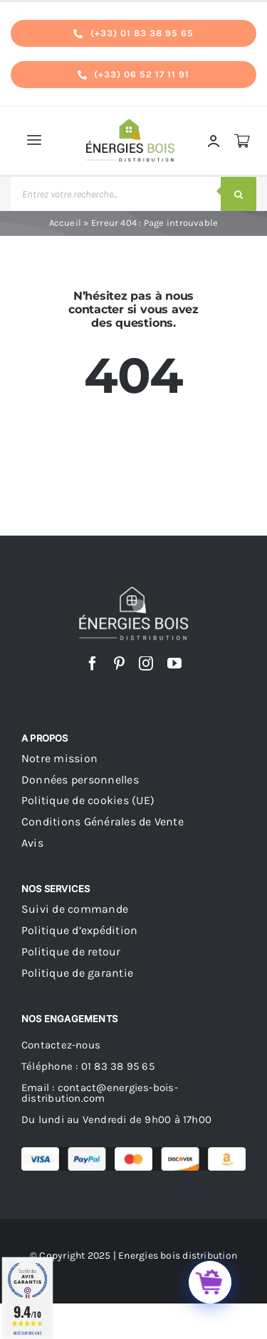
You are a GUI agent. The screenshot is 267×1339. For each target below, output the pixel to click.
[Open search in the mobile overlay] (133, 194)
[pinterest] (119, 663)
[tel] (133, 33)
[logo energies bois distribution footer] (134, 591)
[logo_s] (131, 122)
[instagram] (146, 663)
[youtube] (174, 663)
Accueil (65, 222)
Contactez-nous (60, 1045)
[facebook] (92, 663)
